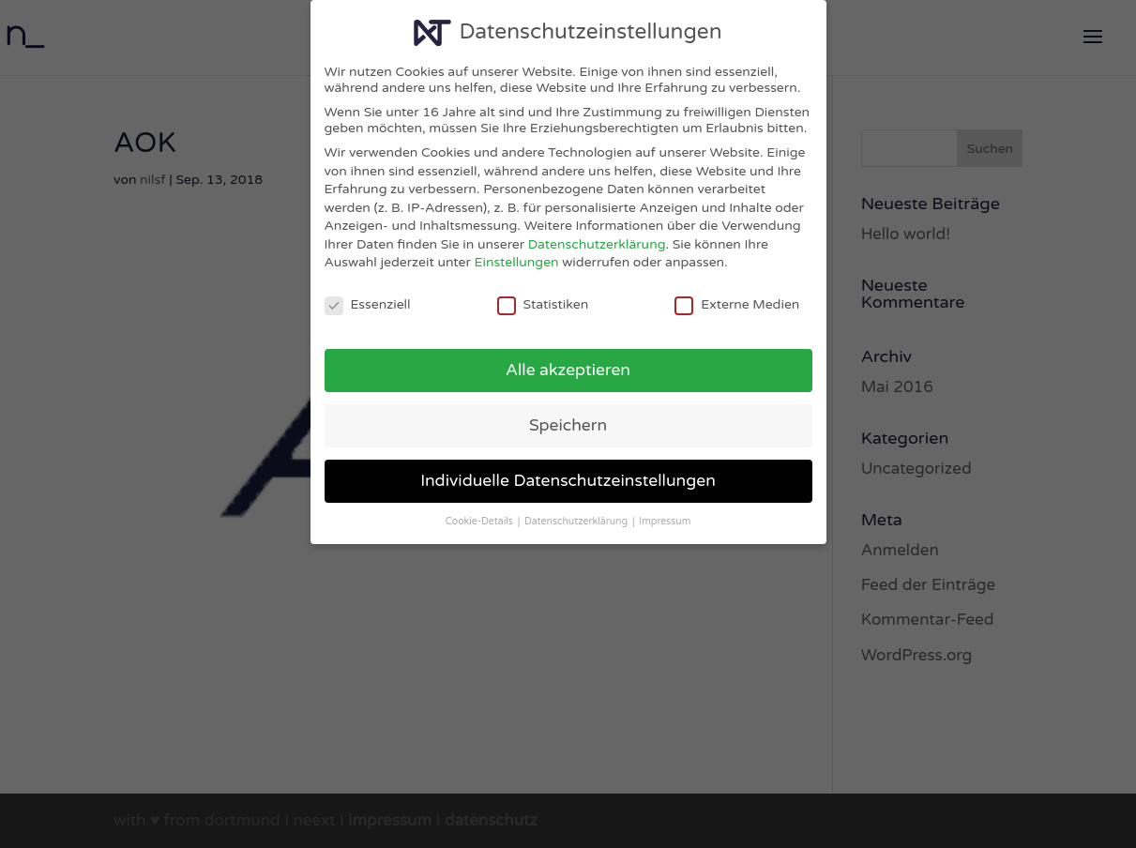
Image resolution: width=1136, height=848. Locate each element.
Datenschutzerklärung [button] (577, 521)
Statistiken (543, 304)
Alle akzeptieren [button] (568, 370)
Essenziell (368, 304)
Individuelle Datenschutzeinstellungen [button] (568, 481)
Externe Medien (736, 304)
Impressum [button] (664, 521)
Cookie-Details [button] (481, 521)
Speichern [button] (568, 425)
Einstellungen (517, 262)
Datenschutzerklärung (597, 244)
